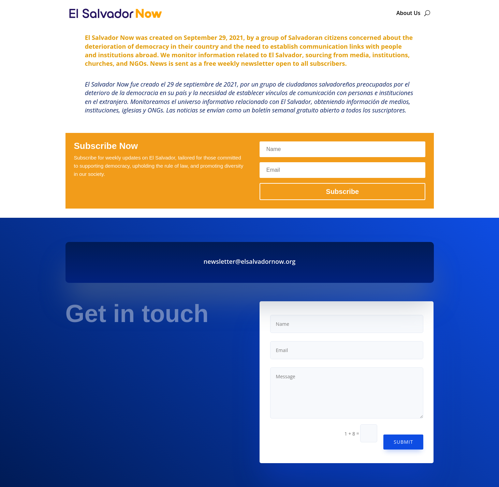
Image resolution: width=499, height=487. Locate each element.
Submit (403, 442)
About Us (408, 13)
